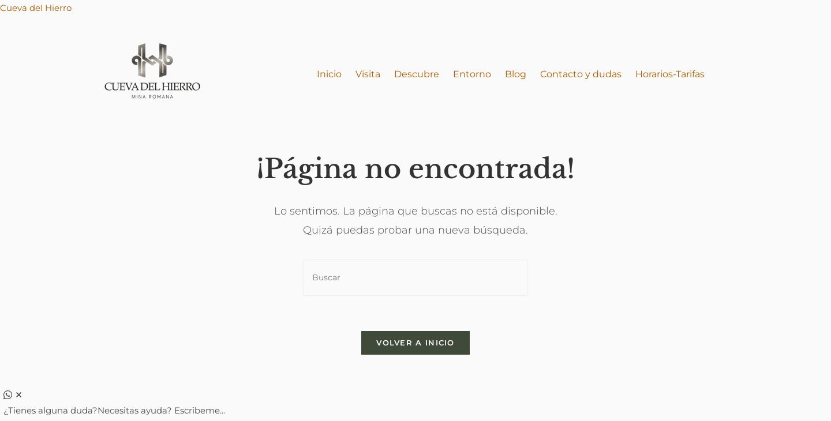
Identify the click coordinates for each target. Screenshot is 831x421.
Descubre (416, 74)
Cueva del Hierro (36, 7)
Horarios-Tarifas (670, 74)
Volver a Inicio (415, 342)
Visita (367, 74)
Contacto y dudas (581, 74)
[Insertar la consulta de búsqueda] (415, 278)
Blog (515, 74)
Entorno (472, 74)
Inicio (329, 74)
